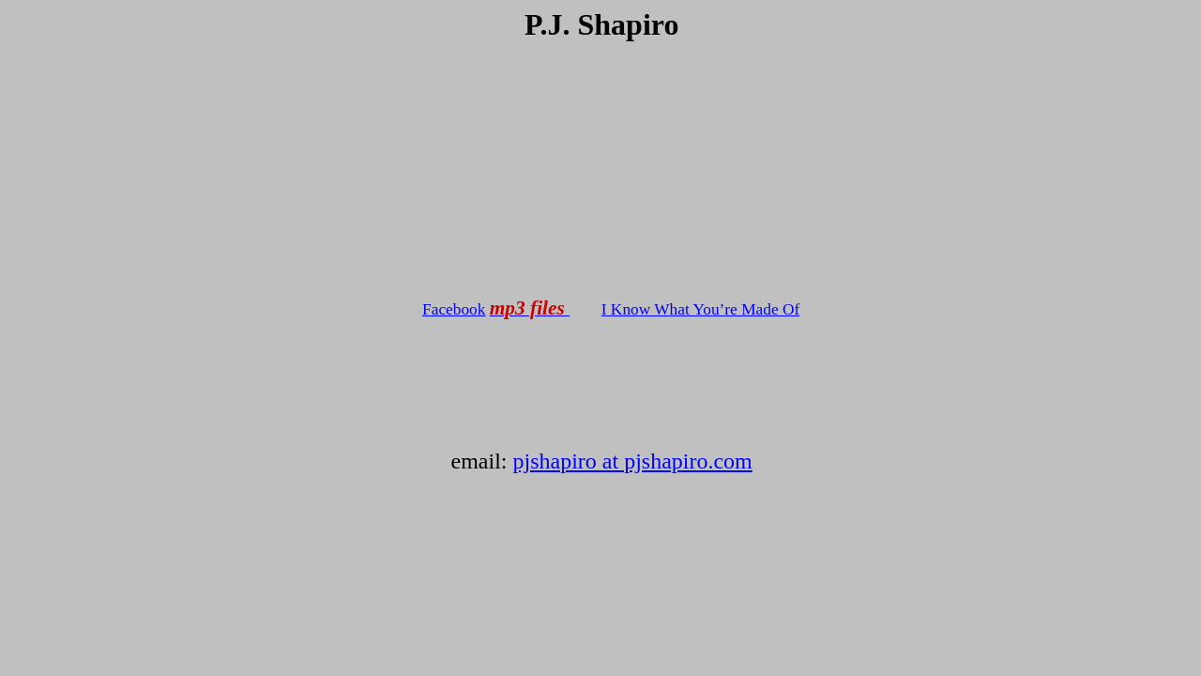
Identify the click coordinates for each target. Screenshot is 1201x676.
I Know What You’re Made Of (700, 309)
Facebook (453, 309)
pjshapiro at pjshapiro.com (632, 461)
